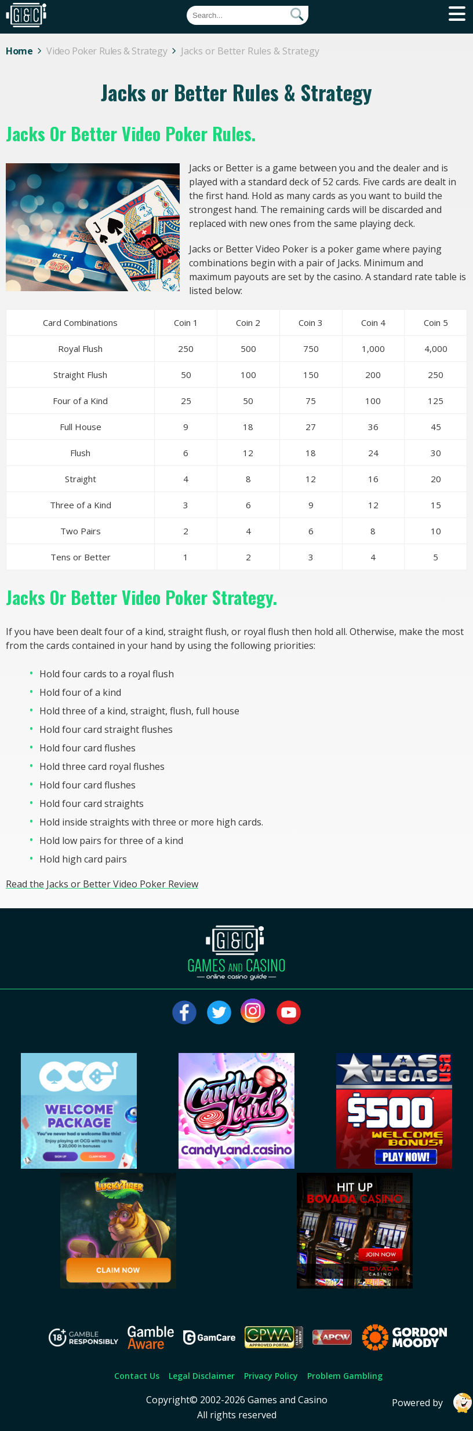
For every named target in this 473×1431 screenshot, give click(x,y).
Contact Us (136, 1375)
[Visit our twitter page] (219, 1012)
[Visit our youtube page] (288, 1012)
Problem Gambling (345, 1375)
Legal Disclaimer (202, 1375)
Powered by (432, 1403)
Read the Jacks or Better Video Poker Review (102, 884)
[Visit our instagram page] (254, 1012)
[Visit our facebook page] (184, 1012)
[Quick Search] (247, 15)
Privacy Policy (271, 1375)
